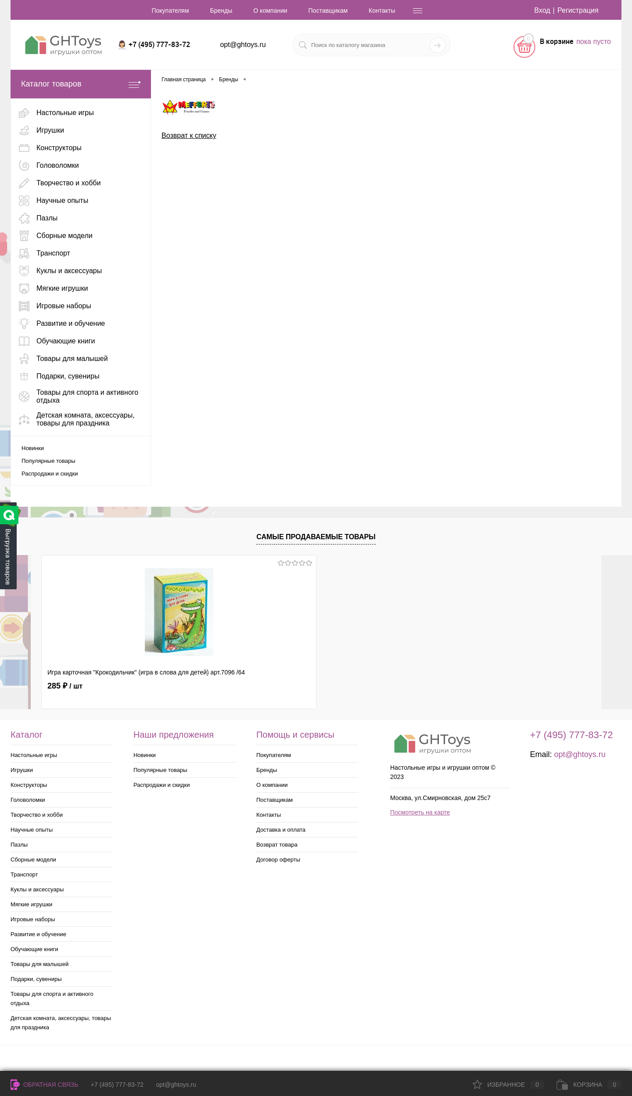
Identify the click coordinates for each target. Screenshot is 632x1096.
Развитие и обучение (38, 934)
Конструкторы (29, 785)
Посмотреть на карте (420, 812)
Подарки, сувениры (36, 979)
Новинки (33, 448)
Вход (542, 10)
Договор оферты (278, 859)
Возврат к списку (189, 135)
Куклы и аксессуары (37, 889)
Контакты (382, 10)
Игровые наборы (33, 919)
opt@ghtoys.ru (243, 44)
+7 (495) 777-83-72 (117, 1084)
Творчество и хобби (37, 814)
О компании (270, 10)
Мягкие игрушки (31, 904)
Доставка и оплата (280, 829)
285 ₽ (65, 685)
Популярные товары (48, 461)
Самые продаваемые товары (316, 537)
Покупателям (170, 10)
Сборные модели (33, 859)
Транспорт (24, 874)
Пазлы (19, 844)
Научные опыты (32, 829)
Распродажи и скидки (50, 473)
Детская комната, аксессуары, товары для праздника (61, 1023)
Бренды (221, 10)
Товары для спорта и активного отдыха (52, 998)
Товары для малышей (39, 964)
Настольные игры (34, 755)
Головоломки (28, 800)
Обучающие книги (34, 949)
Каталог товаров (80, 84)
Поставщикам (328, 10)
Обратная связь (44, 1084)
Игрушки (22, 770)
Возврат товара (277, 844)
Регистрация (578, 10)
